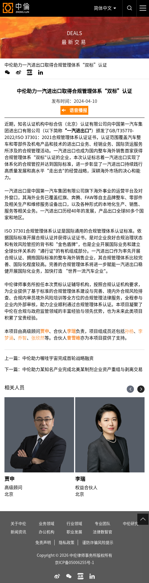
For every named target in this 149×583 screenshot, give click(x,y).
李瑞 (80, 478)
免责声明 (43, 548)
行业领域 (74, 529)
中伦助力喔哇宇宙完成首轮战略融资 (58, 358)
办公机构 (46, 538)
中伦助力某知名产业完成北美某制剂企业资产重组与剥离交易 (82, 369)
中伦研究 (130, 529)
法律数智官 (102, 538)
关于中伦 (18, 529)
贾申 (9, 478)
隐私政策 (66, 548)
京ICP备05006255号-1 (74, 568)
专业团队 (102, 529)
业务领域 (46, 529)
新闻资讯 (18, 538)
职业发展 (74, 538)
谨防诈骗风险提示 (97, 548)
